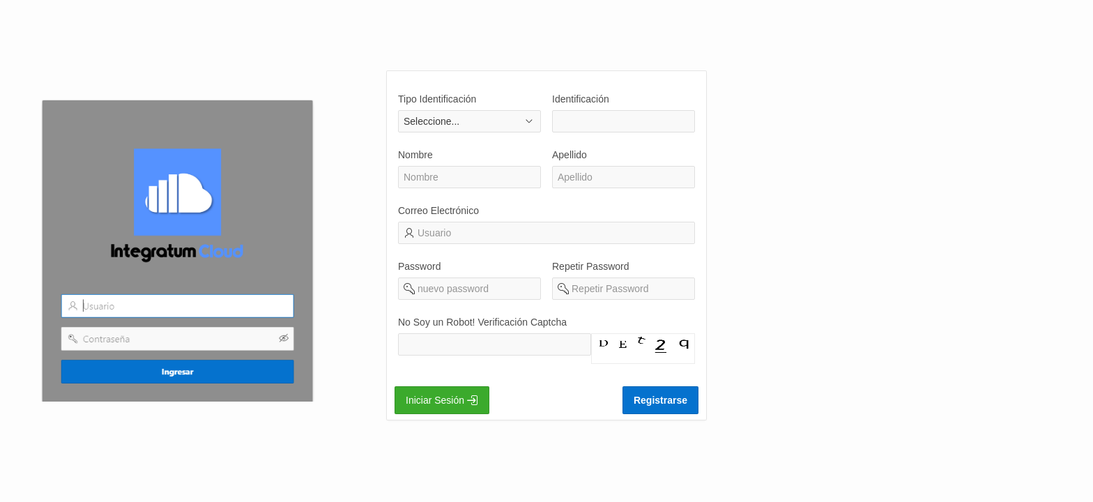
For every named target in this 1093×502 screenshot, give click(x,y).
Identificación (580, 99)
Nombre (415, 154)
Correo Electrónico (438, 210)
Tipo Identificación (437, 99)
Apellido (569, 154)
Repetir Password (590, 266)
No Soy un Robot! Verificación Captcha (482, 322)
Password (419, 266)
